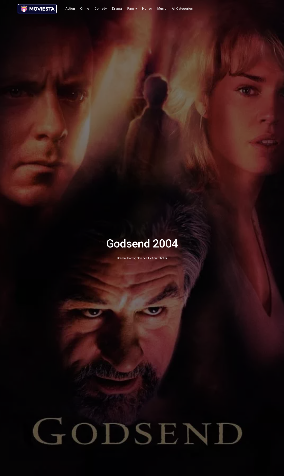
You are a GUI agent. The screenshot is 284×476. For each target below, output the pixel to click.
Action (70, 8)
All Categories (182, 8)
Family (132, 8)
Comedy (100, 8)
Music (161, 8)
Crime (84, 8)
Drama (117, 8)
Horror (147, 8)
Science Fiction (147, 258)
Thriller (162, 258)
